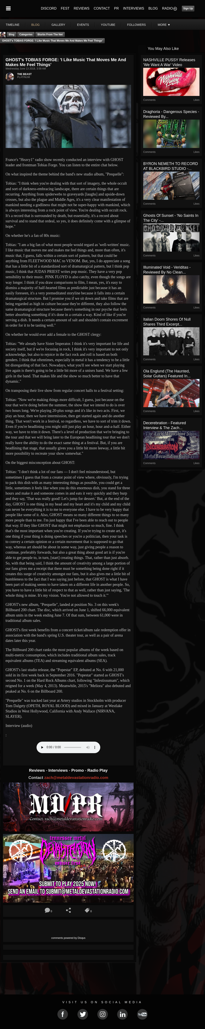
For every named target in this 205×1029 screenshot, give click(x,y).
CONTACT (102, 8)
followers (136, 24)
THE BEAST (24, 74)
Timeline (13, 24)
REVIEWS (81, 8)
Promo (78, 770)
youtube (108, 24)
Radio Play (97, 770)
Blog (11, 34)
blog (35, 24)
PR (116, 8)
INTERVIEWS (133, 8)
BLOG (153, 8)
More (164, 24)
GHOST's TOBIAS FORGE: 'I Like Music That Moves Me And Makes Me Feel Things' (52, 40)
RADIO (167, 8)
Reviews (37, 770)
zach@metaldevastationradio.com (76, 777)
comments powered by (68, 937)
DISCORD (49, 8)
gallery (58, 24)
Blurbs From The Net (50, 34)
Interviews (58, 770)
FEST (65, 8)
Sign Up (188, 8)
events (83, 24)
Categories (26, 34)
